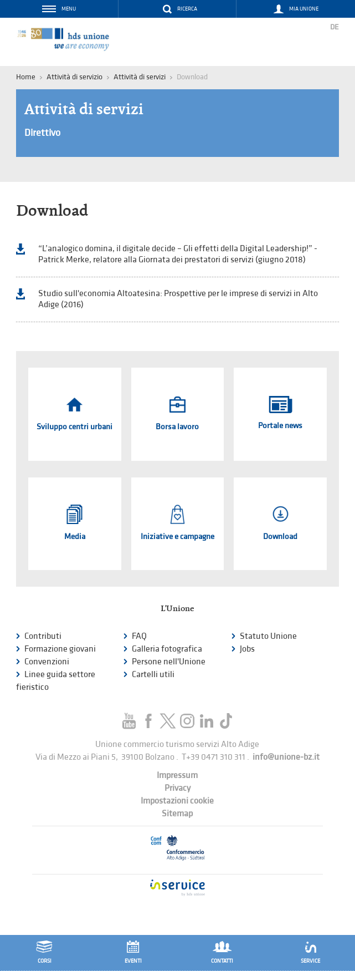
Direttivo (42, 133)
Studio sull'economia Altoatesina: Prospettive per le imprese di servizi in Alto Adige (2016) (178, 299)
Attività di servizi (140, 77)
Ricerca (187, 9)
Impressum (177, 775)
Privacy (177, 788)
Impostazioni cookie (177, 801)
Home (25, 77)
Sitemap (177, 814)
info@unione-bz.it (286, 757)
